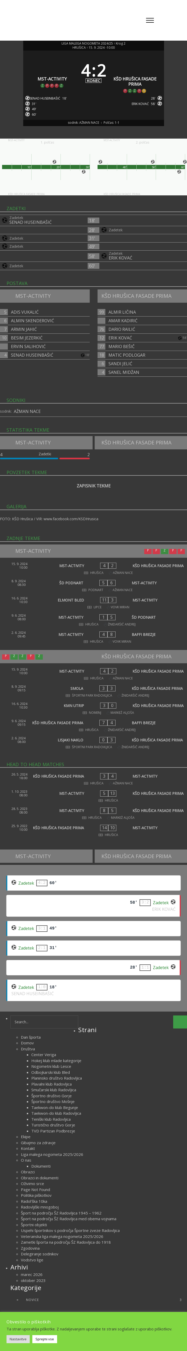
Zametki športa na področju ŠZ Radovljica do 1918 (66, 1242)
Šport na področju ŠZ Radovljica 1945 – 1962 (61, 1213)
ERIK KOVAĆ (120, 258)
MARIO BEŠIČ (121, 346)
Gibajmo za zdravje (38, 1142)
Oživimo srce (32, 1183)
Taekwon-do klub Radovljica (56, 1113)
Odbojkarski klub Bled (50, 1072)
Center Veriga (43, 1054)
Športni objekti (34, 1224)
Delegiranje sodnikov (39, 1253)
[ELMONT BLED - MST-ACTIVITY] (93, 602)
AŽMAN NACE (27, 411)
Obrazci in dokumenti (39, 1177)
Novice (104, 1300)
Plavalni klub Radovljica (51, 1084)
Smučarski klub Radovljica (53, 1089)
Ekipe (26, 1136)
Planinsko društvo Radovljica (56, 1078)
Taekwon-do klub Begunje (54, 1107)
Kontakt (28, 1148)
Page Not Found (35, 1189)
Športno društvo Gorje (51, 1095)
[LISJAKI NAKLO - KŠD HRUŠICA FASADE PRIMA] (93, 742)
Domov (27, 1042)
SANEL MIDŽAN (123, 372)
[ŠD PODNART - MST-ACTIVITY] (93, 585)
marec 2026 (32, 1274)
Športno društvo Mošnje (53, 1101)
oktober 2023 (33, 1280)
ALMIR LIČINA (122, 312)
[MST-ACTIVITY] (52, 73)
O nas (26, 1160)
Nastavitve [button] (18, 1339)
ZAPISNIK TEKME (94, 486)
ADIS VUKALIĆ (25, 312)
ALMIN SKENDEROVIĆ (32, 321)
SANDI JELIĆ (120, 364)
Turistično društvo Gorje (53, 1124)
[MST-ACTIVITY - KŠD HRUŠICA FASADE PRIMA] (93, 568)
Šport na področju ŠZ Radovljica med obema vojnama (68, 1218)
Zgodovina (30, 1248)
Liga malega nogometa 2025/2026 (52, 1154)
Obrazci (28, 1171)
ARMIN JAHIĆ (24, 329)
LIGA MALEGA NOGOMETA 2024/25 (87, 43)
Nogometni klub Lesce (51, 1066)
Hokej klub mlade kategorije (56, 1060)
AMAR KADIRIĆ (122, 321)
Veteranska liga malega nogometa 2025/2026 (62, 1236)
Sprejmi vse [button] (44, 1339)
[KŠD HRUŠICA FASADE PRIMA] (135, 73)
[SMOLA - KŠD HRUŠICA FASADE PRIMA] (93, 691)
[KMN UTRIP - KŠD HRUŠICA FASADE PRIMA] (93, 708)
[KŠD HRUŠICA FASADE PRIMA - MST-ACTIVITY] (93, 779)
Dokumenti (41, 1166)
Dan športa (31, 1037)
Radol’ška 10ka (34, 1201)
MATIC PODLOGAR (126, 355)
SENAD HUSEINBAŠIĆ (30, 222)
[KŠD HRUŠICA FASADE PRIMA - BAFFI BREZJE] (93, 725)
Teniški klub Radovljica (51, 1119)
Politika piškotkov (36, 1195)
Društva (28, 1048)
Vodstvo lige (32, 1259)
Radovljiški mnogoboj (40, 1207)
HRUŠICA (79, 48)
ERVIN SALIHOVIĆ (28, 346)
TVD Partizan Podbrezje (53, 1130)
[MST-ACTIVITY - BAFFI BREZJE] (93, 637)
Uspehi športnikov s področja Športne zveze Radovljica (70, 1230)
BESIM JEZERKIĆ (27, 338)
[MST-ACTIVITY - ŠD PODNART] (93, 620)
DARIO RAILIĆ (121, 329)
